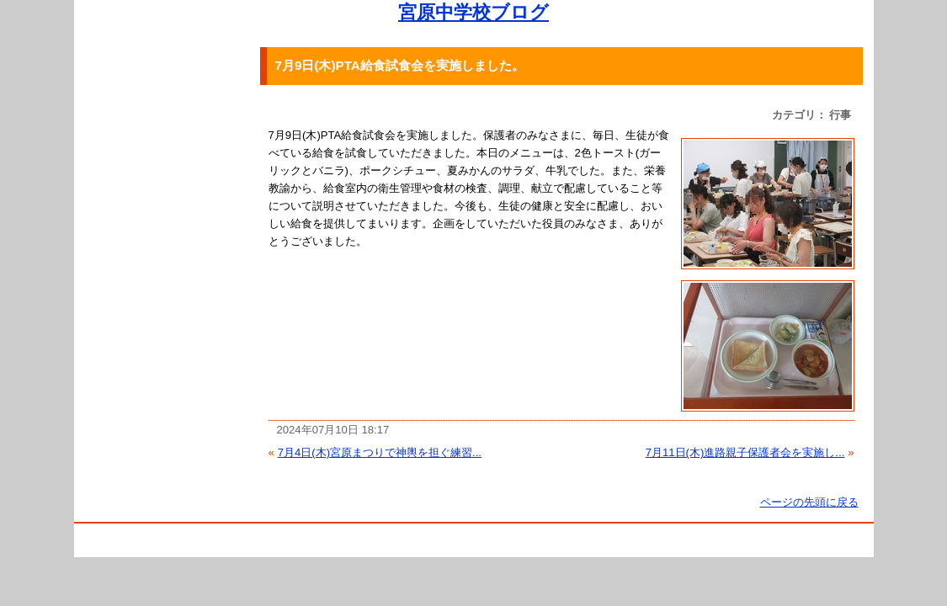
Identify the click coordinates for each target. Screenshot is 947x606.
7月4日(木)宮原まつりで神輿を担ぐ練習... (379, 452)
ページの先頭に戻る (809, 502)
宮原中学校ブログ (473, 12)
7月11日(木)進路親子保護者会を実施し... (745, 452)
